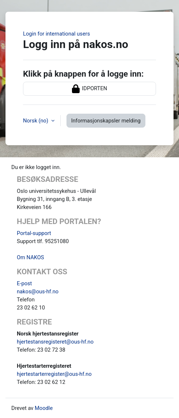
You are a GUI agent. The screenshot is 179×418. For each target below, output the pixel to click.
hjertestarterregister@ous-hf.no (54, 374)
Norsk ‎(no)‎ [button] (36, 120)
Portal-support (34, 233)
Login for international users (56, 33)
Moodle (44, 408)
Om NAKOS (30, 257)
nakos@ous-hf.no (37, 291)
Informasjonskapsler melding (106, 120)
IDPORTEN (89, 88)
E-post (24, 283)
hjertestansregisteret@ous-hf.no (55, 341)
